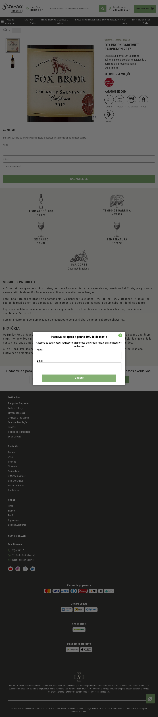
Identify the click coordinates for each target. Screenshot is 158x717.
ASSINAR (79, 378)
